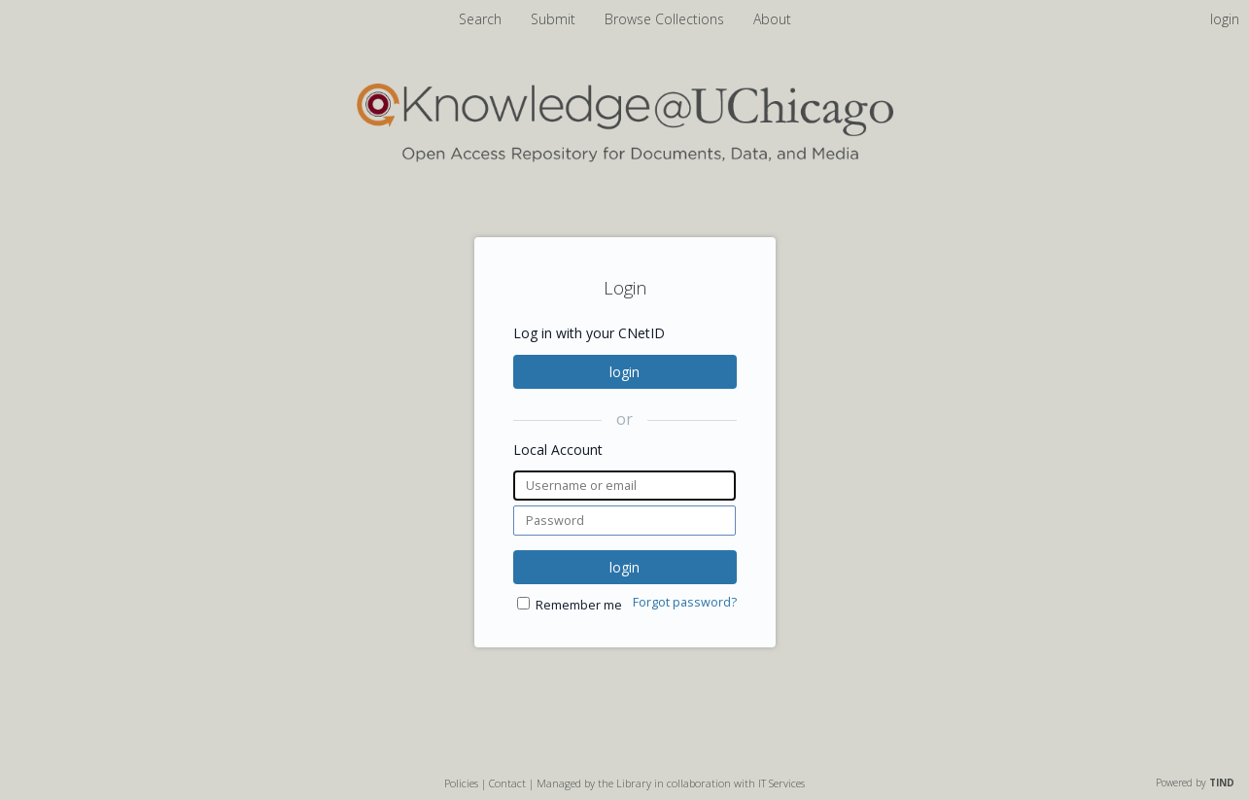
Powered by (1195, 782)
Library (633, 783)
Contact (507, 783)
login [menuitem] (1224, 19)
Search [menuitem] (480, 19)
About (772, 19)
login (624, 372)
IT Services (781, 783)
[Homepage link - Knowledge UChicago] (625, 158)
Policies (461, 783)
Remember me (579, 605)
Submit (555, 19)
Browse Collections (666, 19)
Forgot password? (685, 602)
